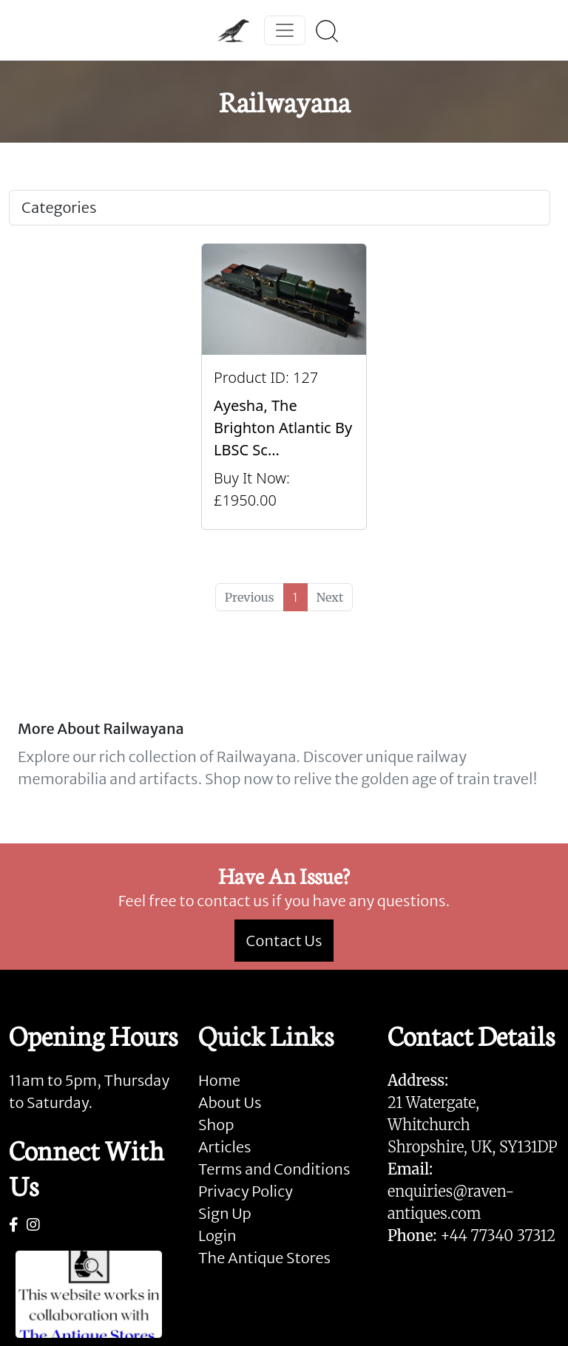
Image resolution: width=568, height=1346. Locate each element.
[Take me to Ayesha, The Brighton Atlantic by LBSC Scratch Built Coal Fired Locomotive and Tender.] (284, 386)
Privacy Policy (245, 1191)
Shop (216, 1124)
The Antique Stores (264, 1257)
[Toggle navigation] (284, 30)
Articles (224, 1147)
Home (219, 1080)
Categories (58, 207)
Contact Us (284, 940)
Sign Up (224, 1213)
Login (217, 1235)
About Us (229, 1102)
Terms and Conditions (274, 1169)
